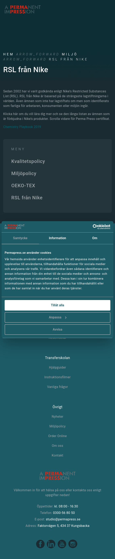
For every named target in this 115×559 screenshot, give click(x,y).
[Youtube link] (62, 547)
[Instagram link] (72, 547)
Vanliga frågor (57, 387)
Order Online (57, 436)
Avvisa (57, 329)
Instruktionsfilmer (57, 377)
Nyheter (57, 416)
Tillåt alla (57, 305)
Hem (8, 54)
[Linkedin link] (51, 547)
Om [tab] (94, 238)
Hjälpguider (57, 367)
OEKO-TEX (23, 185)
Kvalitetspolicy (28, 161)
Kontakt (57, 455)
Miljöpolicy (23, 173)
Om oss (57, 446)
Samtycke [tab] (20, 238)
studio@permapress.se (63, 519)
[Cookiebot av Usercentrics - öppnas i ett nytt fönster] (92, 226)
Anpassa (58, 317)
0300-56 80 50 (64, 513)
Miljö (70, 54)
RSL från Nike (27, 198)
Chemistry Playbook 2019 (22, 127)
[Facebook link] (40, 547)
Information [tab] (57, 238)
